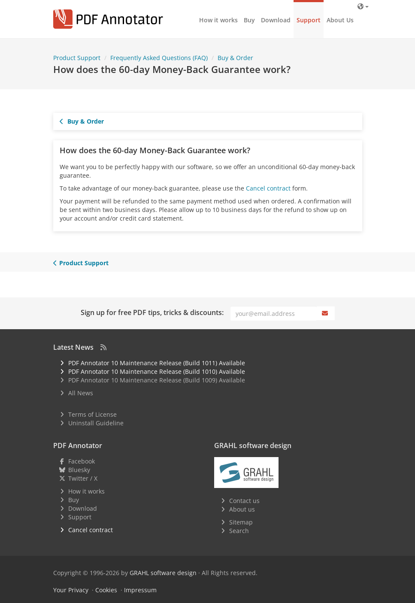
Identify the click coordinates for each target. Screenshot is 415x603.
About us (242, 509)
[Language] (363, 6)
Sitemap (241, 522)
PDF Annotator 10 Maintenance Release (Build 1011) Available (156, 363)
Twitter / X (82, 478)
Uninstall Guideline (96, 423)
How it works (218, 20)
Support (309, 20)
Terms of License (92, 414)
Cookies (106, 590)
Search (239, 531)
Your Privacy (70, 590)
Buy (249, 20)
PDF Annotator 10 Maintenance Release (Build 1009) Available (156, 380)
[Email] (273, 313)
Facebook (81, 461)
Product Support (81, 263)
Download (276, 20)
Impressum (140, 590)
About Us (340, 20)
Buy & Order (82, 121)
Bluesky (79, 470)
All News (80, 393)
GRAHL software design (163, 573)
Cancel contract (268, 188)
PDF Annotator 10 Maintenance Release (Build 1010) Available (156, 371)
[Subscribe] (326, 313)
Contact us (244, 501)
